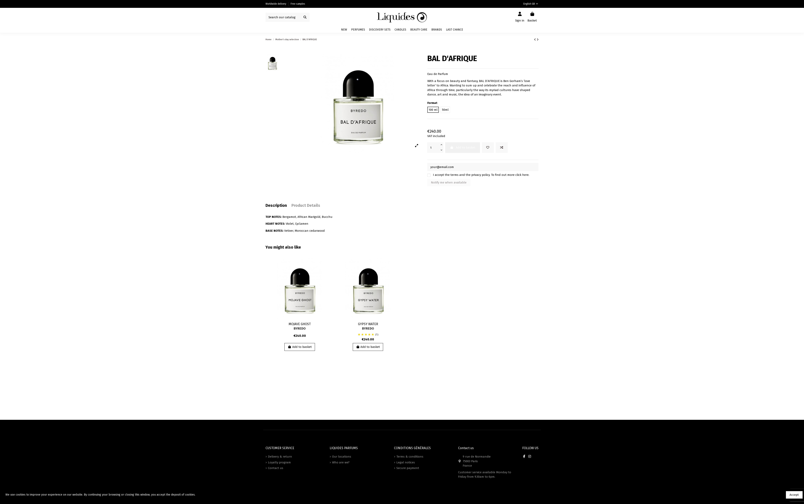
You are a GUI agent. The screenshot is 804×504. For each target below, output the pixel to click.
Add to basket (300, 347)
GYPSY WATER (368, 324)
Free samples (298, 3)
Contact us (275, 468)
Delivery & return (280, 456)
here (525, 175)
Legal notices (405, 462)
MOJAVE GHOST (300, 324)
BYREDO (300, 328)
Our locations (341, 456)
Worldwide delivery (276, 3)
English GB (530, 3)
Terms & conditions (409, 456)
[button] (436, 30)
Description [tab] (276, 205)
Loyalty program (279, 462)
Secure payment (407, 468)
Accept (794, 495)
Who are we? (341, 462)
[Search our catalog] (305, 17)
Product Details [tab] (305, 205)
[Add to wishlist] (488, 147)
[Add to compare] (502, 147)
